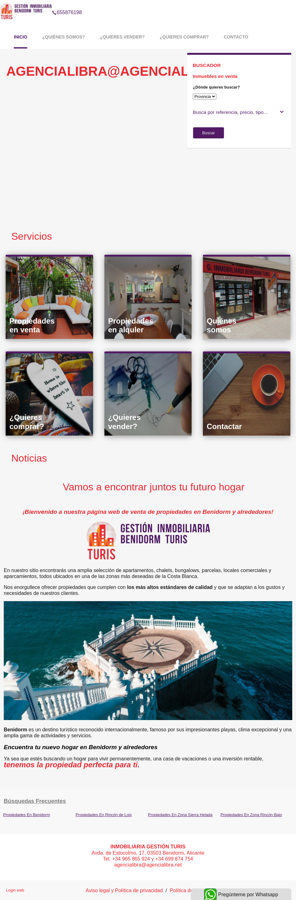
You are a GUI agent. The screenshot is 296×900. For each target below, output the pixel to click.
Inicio (20, 36)
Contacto (236, 36)
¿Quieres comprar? (184, 36)
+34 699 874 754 (174, 859)
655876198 (67, 4)
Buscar (208, 132)
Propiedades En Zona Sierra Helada (180, 814)
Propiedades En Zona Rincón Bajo (251, 814)
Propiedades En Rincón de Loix (104, 814)
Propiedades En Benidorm (26, 814)
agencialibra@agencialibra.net (148, 864)
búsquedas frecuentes (35, 801)
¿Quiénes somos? (63, 36)
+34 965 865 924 (131, 859)
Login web (15, 890)
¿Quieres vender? (122, 36)
